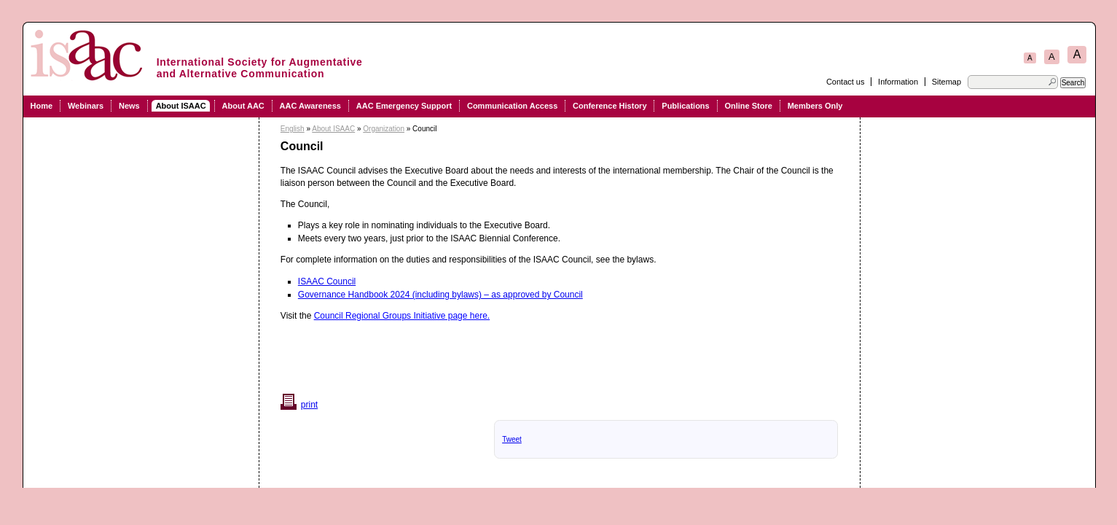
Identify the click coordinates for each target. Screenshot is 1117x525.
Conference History (609, 105)
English (293, 129)
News (129, 105)
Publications (685, 105)
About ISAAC (181, 105)
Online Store (748, 105)
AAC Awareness (310, 105)
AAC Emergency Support (404, 105)
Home (42, 105)
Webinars (85, 105)
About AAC (243, 105)
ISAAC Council (327, 281)
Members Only (815, 105)
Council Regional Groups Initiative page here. (402, 316)
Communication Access (512, 105)
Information (898, 81)
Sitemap (946, 81)
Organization (383, 129)
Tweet (512, 439)
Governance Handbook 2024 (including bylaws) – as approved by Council (440, 294)
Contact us (845, 81)
